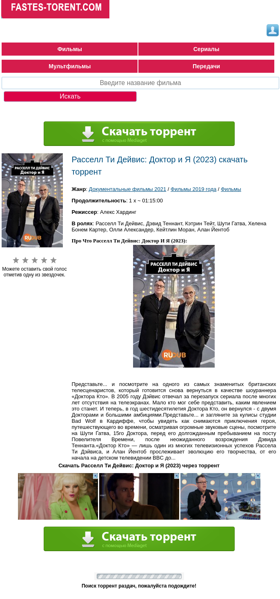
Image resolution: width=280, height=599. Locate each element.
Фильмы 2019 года (193, 189)
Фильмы (70, 49)
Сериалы (206, 49)
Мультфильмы (70, 66)
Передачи (206, 66)
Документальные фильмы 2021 (128, 189)
